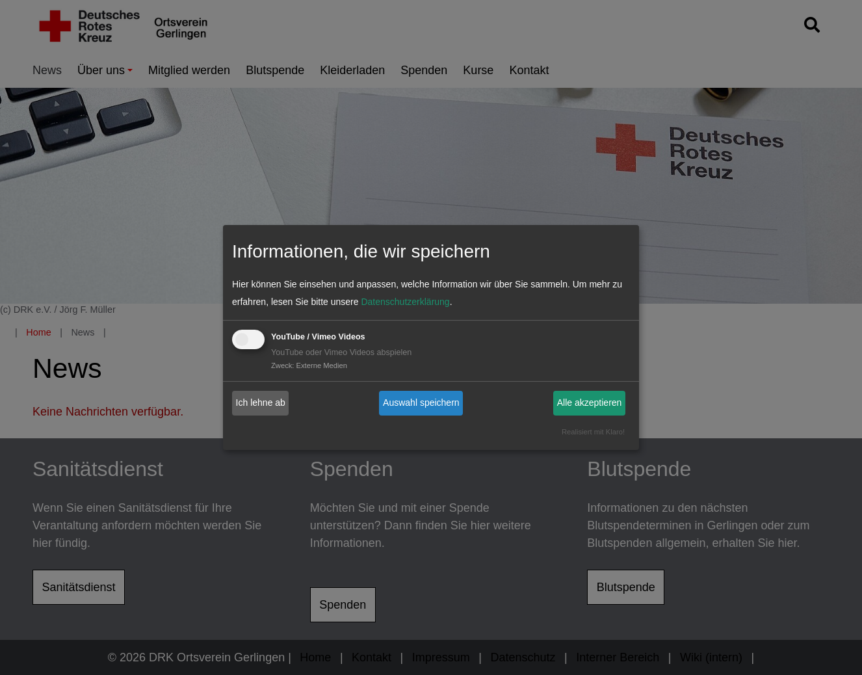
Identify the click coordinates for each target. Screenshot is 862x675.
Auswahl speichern (421, 402)
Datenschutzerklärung (405, 302)
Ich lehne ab (260, 402)
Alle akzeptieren (589, 402)
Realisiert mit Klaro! (593, 432)
